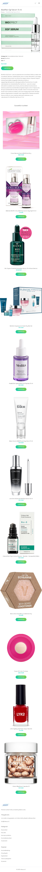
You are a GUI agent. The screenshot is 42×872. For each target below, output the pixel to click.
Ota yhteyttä (4, 853)
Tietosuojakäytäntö (6, 858)
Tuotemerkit (4, 841)
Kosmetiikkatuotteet (13, 56)
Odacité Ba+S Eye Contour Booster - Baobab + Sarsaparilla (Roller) (21, 556)
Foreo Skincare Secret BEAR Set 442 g (21, 153)
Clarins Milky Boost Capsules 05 (21, 786)
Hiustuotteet (4, 830)
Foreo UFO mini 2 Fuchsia (21, 671)
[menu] (39, 3)
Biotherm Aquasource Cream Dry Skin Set (21, 326)
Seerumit (21, 56)
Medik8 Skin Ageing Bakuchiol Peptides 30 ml (21, 383)
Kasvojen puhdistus (6, 835)
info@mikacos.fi (5, 821)
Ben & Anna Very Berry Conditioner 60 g (21, 613)
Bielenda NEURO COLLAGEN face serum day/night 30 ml (21, 211)
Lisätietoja (7, 68)
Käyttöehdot (4, 856)
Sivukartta (3, 861)
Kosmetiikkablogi (5, 850)
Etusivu (3, 12)
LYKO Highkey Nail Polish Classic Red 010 (21, 729)
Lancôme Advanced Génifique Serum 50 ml (21, 498)
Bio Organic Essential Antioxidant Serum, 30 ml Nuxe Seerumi (21, 268)
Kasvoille (3, 832)
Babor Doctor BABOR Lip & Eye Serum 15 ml (21, 441)
